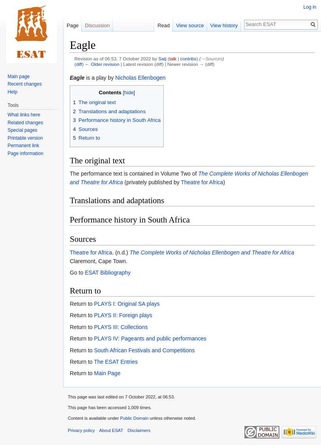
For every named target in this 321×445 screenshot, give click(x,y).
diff (79, 64)
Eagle (77, 78)
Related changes (25, 122)
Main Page (107, 373)
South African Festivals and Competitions (144, 350)
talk (172, 58)
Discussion (97, 25)
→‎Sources (211, 58)
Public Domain (134, 418)
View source (190, 25)
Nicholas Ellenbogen (140, 78)
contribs (188, 58)
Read (163, 25)
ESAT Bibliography (108, 272)
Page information (25, 153)
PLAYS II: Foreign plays (123, 315)
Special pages (22, 130)
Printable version (25, 138)
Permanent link (23, 145)
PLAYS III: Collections (120, 327)
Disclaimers (139, 430)
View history (224, 25)
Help (12, 92)
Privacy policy (81, 430)
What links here (23, 115)
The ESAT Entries (116, 362)
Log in (309, 7)
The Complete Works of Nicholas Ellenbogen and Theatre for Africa (212, 252)
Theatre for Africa (202, 182)
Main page (18, 76)
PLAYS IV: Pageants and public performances (150, 338)
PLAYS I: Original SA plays (126, 304)
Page (72, 25)
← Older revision (102, 64)
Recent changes (24, 84)
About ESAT (111, 430)
